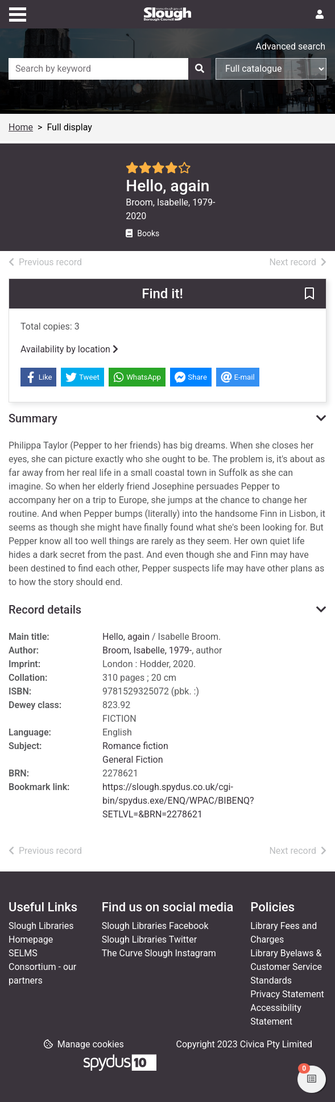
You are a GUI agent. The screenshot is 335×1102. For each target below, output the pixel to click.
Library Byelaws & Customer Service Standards (286, 967)
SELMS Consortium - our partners (42, 967)
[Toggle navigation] (17, 13)
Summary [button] (33, 418)
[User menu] (319, 15)
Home (21, 127)
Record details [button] (45, 609)
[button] (309, 294)
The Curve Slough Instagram (159, 953)
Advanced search (290, 46)
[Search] (199, 69)
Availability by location (69, 349)
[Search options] (271, 69)
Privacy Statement (287, 994)
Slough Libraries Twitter (149, 939)
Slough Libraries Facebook (155, 925)
